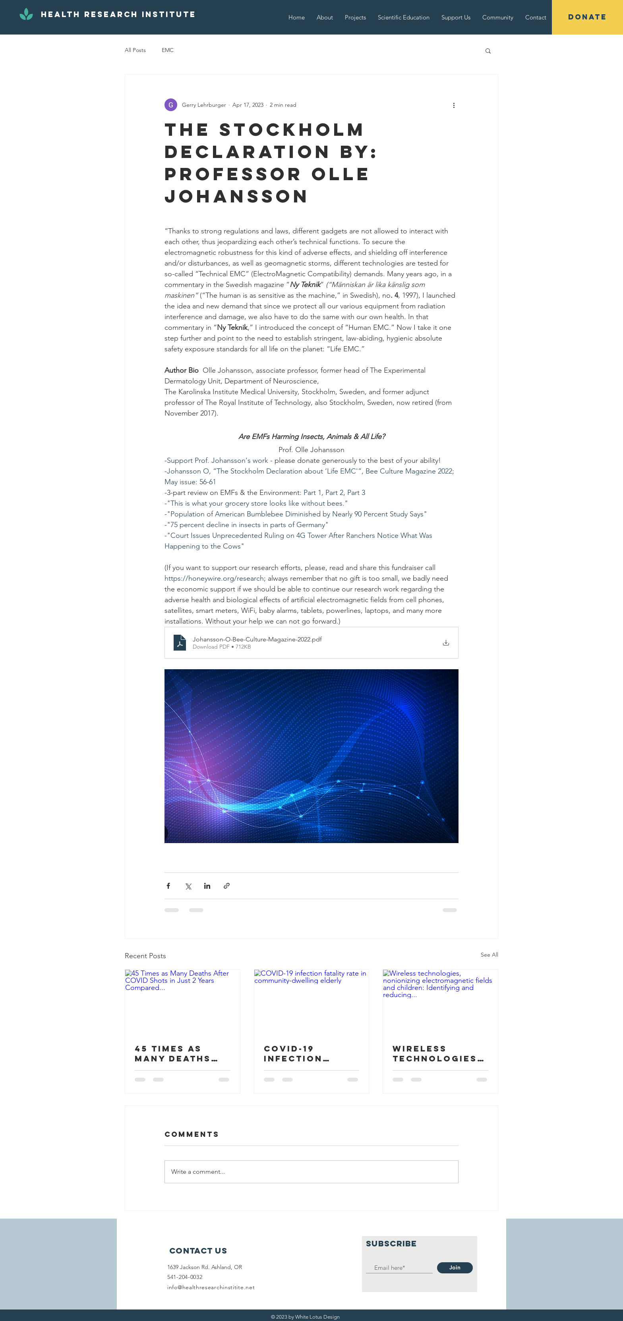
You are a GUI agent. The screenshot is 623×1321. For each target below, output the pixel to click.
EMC (168, 50)
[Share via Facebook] (168, 886)
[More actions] (454, 105)
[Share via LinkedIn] (207, 886)
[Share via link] (226, 886)
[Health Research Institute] (118, 15)
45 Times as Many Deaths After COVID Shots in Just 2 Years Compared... (181, 1053)
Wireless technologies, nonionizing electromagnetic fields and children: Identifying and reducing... (440, 1053)
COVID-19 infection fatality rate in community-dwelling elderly (306, 1053)
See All (489, 954)
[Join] (455, 1267)
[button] (587, 17)
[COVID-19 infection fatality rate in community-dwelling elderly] (311, 1002)
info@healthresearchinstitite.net (211, 1287)
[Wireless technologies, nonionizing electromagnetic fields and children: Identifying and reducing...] (440, 1002)
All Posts (135, 50)
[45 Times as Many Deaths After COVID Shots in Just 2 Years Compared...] (182, 1002)
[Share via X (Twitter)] (188, 886)
